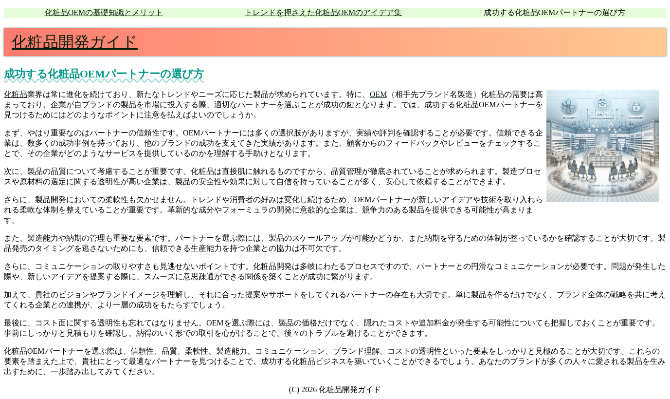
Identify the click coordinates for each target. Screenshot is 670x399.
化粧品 (15, 94)
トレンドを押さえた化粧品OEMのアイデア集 (323, 12)
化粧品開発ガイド (75, 42)
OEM (378, 94)
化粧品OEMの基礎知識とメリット (104, 12)
